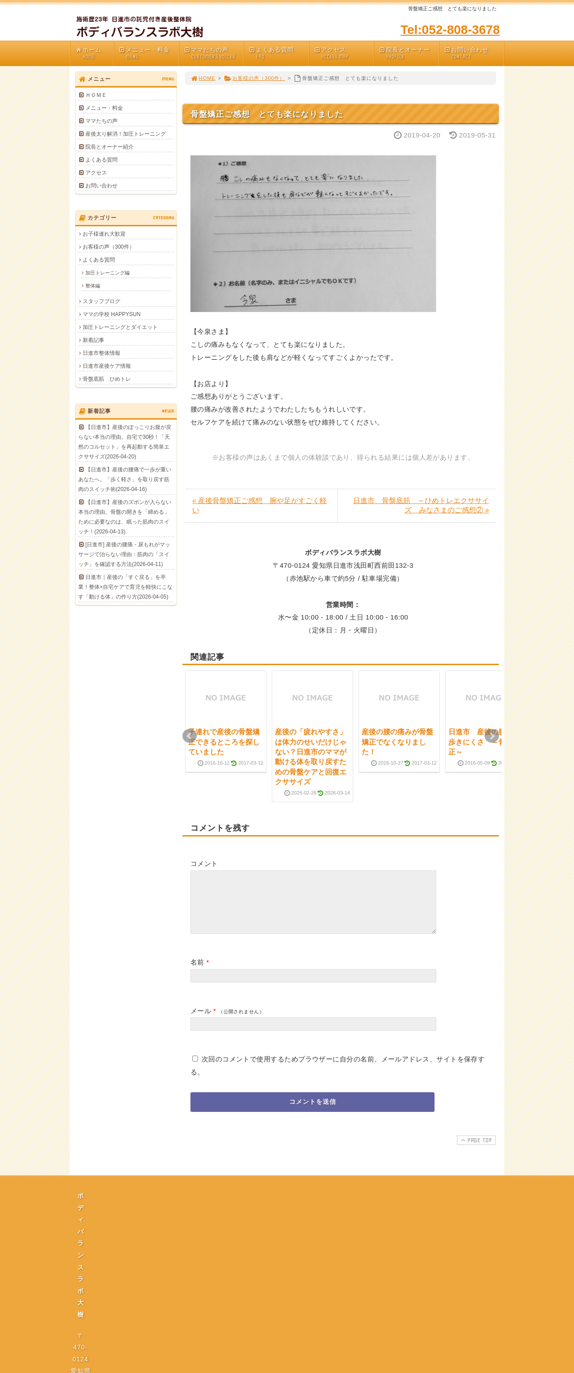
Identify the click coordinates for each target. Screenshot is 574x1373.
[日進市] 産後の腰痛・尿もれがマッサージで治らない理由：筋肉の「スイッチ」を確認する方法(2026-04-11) (124, 554)
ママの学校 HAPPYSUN (111, 314)
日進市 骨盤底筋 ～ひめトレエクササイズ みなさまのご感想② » (421, 505)
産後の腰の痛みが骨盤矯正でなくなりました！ (397, 742)
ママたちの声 (214, 53)
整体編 (92, 285)
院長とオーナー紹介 (109, 147)
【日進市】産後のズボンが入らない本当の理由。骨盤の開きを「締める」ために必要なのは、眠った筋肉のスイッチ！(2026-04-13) (124, 517)
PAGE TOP (475, 1150)
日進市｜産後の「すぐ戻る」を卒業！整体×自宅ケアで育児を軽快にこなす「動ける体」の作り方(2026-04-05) (125, 587)
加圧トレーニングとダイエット (120, 327)
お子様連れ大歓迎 (104, 234)
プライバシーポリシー (290, 1289)
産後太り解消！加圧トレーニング (125, 134)
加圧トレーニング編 (107, 272)
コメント (204, 863)
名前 (197, 973)
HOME (202, 78)
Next (492, 736)
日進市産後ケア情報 (107, 366)
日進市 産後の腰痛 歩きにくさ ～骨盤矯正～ (484, 742)
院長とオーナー (409, 53)
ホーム (94, 53)
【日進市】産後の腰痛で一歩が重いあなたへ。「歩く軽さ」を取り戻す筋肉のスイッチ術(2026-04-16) (124, 479)
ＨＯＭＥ (96, 95)
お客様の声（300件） (254, 78)
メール (200, 1021)
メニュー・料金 (148, 53)
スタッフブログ (101, 301)
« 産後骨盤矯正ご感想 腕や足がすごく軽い (259, 505)
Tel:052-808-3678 (450, 30)
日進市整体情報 (101, 353)
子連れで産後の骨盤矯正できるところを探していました (224, 742)
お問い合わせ (474, 53)
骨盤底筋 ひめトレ (107, 379)
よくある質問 (278, 53)
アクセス (344, 53)
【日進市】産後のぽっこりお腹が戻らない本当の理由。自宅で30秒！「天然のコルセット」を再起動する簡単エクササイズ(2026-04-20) (124, 442)
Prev (189, 736)
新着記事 (93, 340)
